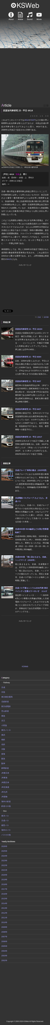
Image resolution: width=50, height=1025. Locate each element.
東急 (3, 716)
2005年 (4, 946)
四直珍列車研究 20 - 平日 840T (28, 409)
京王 (3, 720)
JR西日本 (5, 782)
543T (33, 120)
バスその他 (6, 835)
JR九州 (4, 792)
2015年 (4, 898)
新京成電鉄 (6, 706)
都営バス (5, 825)
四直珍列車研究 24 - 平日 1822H (28, 329)
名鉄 (3, 744)
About (11, 16)
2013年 (4, 908)
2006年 (4, 941)
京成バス (5, 820)
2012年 (4, 913)
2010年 (4, 922)
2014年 (4, 903)
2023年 (4, 860)
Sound (29, 16)
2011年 (4, 918)
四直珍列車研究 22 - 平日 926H (28, 357)
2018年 (4, 884)
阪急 (3, 759)
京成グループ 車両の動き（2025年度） (31, 470)
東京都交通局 (7, 697)
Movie (39, 16)
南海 (3, 754)
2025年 (4, 851)
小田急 (4, 725)
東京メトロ (6, 730)
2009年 (4, 927)
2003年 (4, 956)
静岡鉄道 (5, 768)
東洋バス (5, 816)
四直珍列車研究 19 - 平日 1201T (28, 437)
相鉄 (3, 740)
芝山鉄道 (5, 711)
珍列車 (46, 317)
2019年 (4, 879)
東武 (3, 735)
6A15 (9, 259)
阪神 (3, 763)
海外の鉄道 (6, 801)
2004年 (4, 951)
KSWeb (25, 5)
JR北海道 (5, 787)
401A (27, 120)
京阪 (3, 749)
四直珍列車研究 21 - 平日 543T (28, 381)
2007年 (4, 937)
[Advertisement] (25, 76)
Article (20, 16)
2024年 (4, 856)
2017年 (4, 889)
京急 (3, 692)
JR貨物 (4, 797)
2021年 (4, 870)
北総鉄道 (5, 701)
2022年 (4, 865)
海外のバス (6, 830)
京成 (39, 317)
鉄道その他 (6, 806)
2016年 (4, 894)
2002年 (4, 960)
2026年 (4, 846)
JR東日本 (5, 773)
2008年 (4, 932)
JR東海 (4, 778)
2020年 (4, 875)
